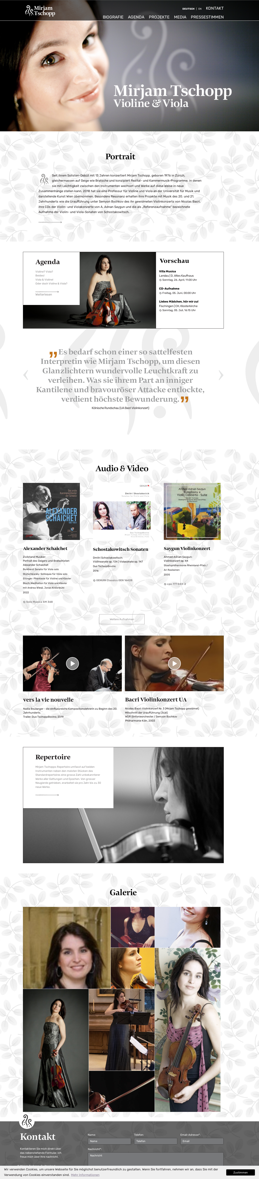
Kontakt (215, 8)
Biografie (113, 17)
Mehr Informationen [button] (85, 1175)
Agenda (136, 17)
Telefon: (139, 1135)
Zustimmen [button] (240, 1172)
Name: (92, 1135)
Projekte (159, 17)
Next (221, 375)
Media (180, 17)
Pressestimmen (207, 17)
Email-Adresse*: (190, 1135)
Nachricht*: (95, 1149)
